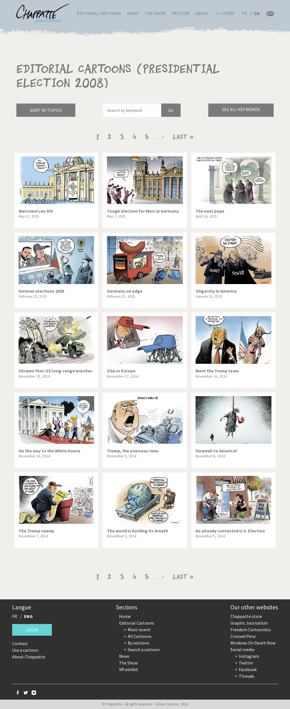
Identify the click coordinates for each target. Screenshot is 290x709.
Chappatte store (246, 616)
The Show (155, 13)
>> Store (225, 13)
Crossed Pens (243, 636)
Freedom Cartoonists (250, 629)
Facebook (248, 669)
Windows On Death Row (252, 643)
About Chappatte (28, 656)
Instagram (249, 656)
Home (125, 616)
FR (244, 13)
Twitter (246, 663)
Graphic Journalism (249, 623)
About (202, 13)
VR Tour (180, 13)
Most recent (139, 629)
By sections (138, 643)
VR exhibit (128, 669)
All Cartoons (140, 636)
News (132, 13)
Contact (20, 643)
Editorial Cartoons (99, 13)
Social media (242, 649)
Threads (246, 676)
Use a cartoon (25, 650)
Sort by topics (46, 110)
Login (32, 630)
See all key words (241, 109)
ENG (28, 616)
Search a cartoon (144, 649)
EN (257, 13)
